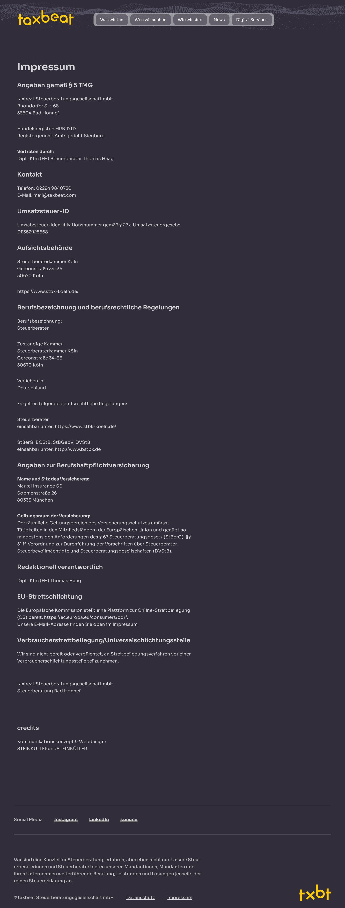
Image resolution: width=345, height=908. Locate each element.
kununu (129, 819)
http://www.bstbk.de (78, 449)
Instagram (66, 819)
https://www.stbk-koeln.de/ (48, 291)
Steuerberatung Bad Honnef (49, 691)
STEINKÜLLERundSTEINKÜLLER (52, 748)
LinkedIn (99, 819)
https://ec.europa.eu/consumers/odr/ (85, 617)
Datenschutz (140, 897)
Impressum (179, 897)
